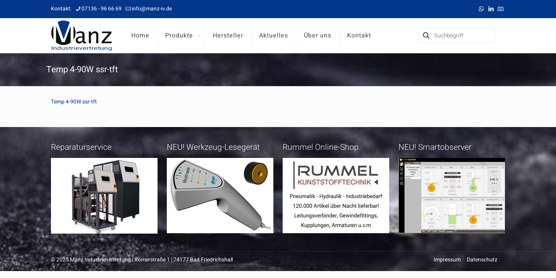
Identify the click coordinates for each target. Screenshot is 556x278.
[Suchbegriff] (456, 35)
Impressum (447, 260)
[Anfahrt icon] (500, 9)
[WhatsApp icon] (481, 9)
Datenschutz (482, 260)
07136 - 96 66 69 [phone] (101, 9)
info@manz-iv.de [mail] (152, 9)
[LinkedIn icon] (491, 9)
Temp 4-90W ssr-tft (74, 102)
